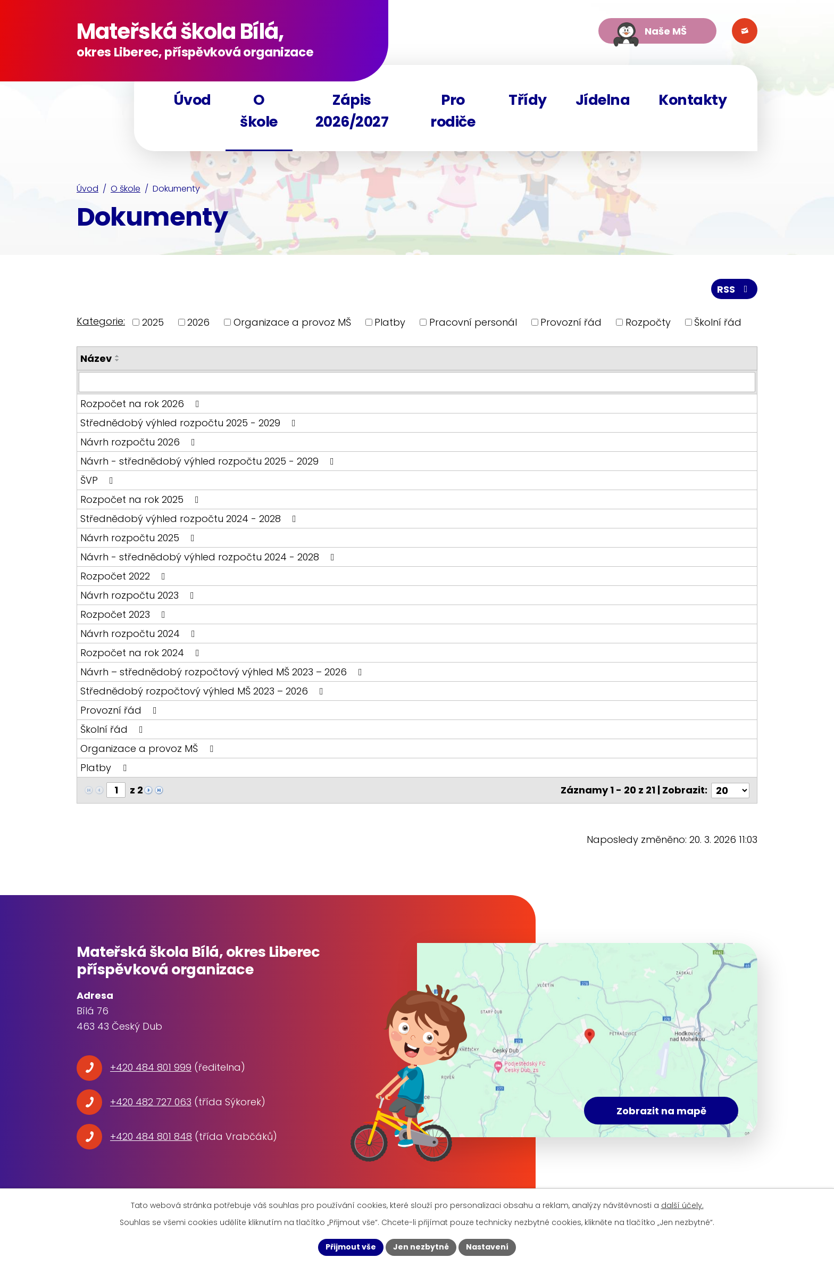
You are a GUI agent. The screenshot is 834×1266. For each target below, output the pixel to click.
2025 (153, 322)
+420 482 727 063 (150, 1101)
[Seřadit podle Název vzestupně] (117, 356)
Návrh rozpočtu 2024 (139, 633)
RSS (734, 289)
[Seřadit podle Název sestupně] (117, 360)
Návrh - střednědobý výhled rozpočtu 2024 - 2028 (209, 557)
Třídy (527, 100)
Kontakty (692, 100)
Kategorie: (101, 321)
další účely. (682, 1205)
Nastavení (487, 1247)
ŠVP (99, 480)
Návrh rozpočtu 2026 (139, 442)
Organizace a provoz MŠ (292, 322)
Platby (389, 322)
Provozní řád (571, 322)
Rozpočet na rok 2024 (142, 652)
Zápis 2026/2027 (352, 110)
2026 (198, 322)
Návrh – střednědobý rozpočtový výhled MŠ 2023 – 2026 (223, 671)
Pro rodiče (452, 110)
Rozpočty (648, 322)
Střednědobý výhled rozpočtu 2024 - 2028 (190, 518)
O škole (125, 189)
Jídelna (603, 100)
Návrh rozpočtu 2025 (139, 537)
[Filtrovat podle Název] (417, 382)
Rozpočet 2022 (125, 576)
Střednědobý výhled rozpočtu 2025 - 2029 (190, 422)
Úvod (87, 189)
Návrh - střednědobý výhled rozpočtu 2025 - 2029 (209, 461)
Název (96, 358)
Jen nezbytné (421, 1247)
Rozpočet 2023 (125, 614)
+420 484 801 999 (150, 1067)
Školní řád (717, 322)
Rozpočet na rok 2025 (141, 499)
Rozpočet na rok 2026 (142, 403)
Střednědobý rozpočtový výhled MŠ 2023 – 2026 (204, 691)
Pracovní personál (473, 322)
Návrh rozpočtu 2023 (139, 595)
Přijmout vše (351, 1247)
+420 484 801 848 (151, 1136)
